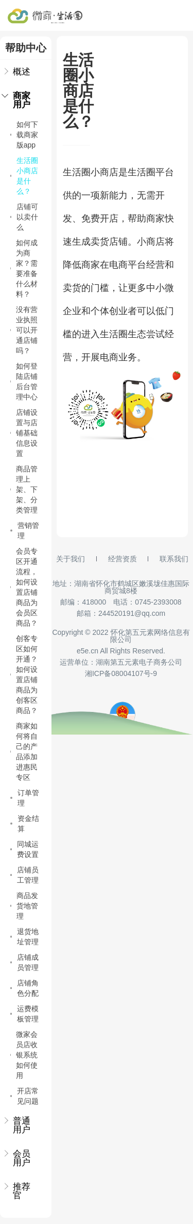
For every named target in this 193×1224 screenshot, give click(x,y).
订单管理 (24, 798)
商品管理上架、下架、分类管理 (24, 489)
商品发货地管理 (24, 905)
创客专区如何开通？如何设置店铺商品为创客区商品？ (24, 674)
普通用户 (17, 1125)
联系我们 (174, 559)
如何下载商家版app (24, 134)
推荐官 (17, 1191)
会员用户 (17, 1158)
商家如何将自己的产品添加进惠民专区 (24, 751)
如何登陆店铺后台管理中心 (24, 381)
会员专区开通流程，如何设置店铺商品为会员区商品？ (24, 587)
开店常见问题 (24, 1096)
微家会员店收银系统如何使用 (24, 1055)
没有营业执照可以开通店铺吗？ (24, 330)
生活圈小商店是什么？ (24, 175)
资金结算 (24, 823)
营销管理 (24, 530)
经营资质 (122, 559)
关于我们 (70, 559)
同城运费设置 (24, 849)
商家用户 (17, 100)
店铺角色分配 (24, 988)
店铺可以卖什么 (24, 217)
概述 (17, 72)
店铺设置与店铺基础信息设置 (24, 433)
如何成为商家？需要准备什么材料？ (24, 268)
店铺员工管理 (24, 875)
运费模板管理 (24, 1013)
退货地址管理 (24, 936)
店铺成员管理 (24, 962)
